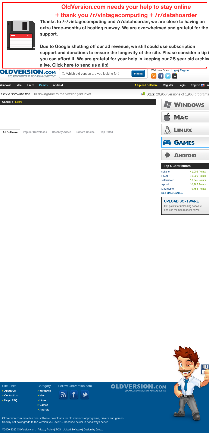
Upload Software (147, 85)
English (198, 85)
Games (43, 85)
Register (185, 70)
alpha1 (165, 184)
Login (174, 70)
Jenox (99, 429)
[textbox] (98, 73)
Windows (5, 85)
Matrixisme (167, 188)
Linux (30, 85)
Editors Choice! (86, 132)
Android (58, 85)
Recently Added (61, 132)
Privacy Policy (46, 429)
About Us (10, 390)
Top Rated (106, 132)
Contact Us (11, 395)
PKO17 (165, 175)
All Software (10, 132)
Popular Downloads (35, 132)
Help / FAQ (10, 400)
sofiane (165, 171)
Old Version (117, 391)
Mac (19, 85)
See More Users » (172, 193)
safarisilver (167, 180)
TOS (58, 429)
